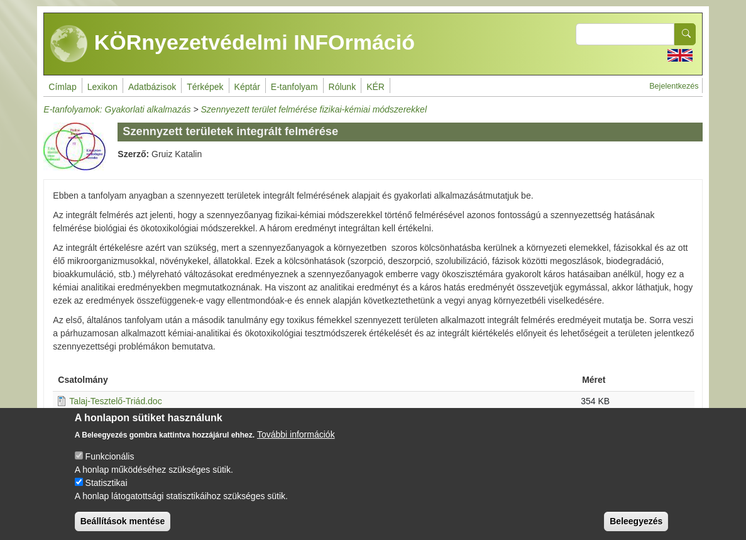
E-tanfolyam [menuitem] (294, 87)
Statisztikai (106, 492)
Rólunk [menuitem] (342, 87)
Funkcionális (109, 465)
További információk (296, 443)
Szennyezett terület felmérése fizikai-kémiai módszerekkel (314, 109)
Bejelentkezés (673, 86)
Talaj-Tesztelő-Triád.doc (115, 401)
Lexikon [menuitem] (102, 87)
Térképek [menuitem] (205, 87)
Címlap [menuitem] (62, 87)
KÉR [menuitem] (375, 87)
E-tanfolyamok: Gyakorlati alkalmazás (116, 109)
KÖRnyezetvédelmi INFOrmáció (232, 44)
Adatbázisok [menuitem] (152, 87)
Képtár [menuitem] (247, 87)
